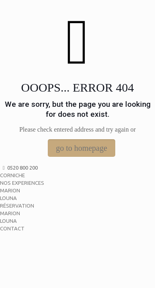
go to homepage (81, 148)
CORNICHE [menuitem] (12, 175)
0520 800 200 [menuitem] (19, 167)
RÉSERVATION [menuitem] (17, 205)
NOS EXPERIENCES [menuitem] (22, 183)
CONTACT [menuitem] (12, 228)
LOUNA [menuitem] (8, 198)
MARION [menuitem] (10, 190)
